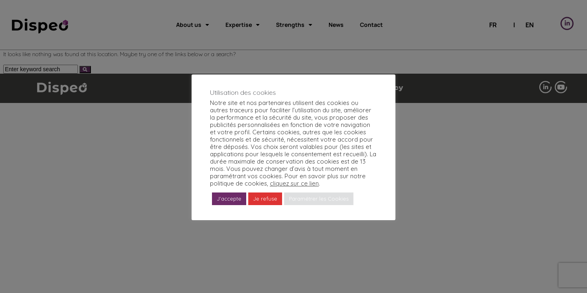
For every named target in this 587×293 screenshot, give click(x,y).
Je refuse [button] (265, 198)
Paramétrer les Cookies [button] (319, 198)
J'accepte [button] (229, 198)
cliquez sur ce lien (294, 183)
